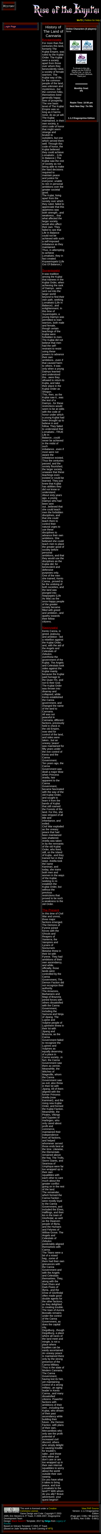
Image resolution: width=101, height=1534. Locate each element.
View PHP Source (90, 1508)
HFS (50, 1528)
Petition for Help (92, 20)
